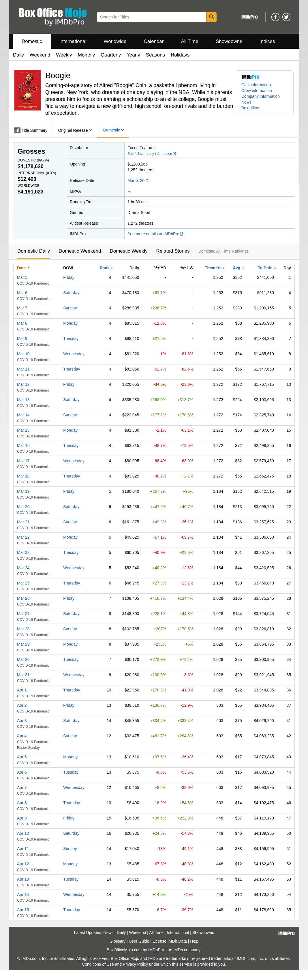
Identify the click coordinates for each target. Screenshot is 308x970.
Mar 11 (23, 369)
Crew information (256, 90)
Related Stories (172, 251)
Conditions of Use (98, 964)
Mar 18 (23, 476)
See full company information (151, 154)
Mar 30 (23, 659)
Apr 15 (23, 909)
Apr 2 (22, 705)
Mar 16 (23, 445)
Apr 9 (22, 818)
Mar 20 (23, 506)
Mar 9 (22, 338)
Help (194, 941)
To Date (265, 268)
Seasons (155, 55)
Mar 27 (23, 613)
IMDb (178, 950)
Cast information (256, 84)
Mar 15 (23, 430)
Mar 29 (23, 644)
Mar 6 (22, 292)
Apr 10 (23, 833)
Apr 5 (22, 757)
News (246, 102)
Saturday (71, 292)
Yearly (133, 55)
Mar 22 (23, 537)
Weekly (64, 55)
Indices (267, 41)
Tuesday (70, 338)
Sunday (70, 308)
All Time (189, 41)
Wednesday (73, 353)
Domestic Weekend (80, 251)
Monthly (86, 55)
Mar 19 (23, 491)
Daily (18, 55)
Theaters (213, 268)
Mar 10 (23, 353)
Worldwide (115, 41)
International (73, 41)
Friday (68, 277)
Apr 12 (23, 864)
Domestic (32, 41)
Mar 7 (22, 308)
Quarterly (111, 55)
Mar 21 (23, 522)
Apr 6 (22, 772)
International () (37, 173)
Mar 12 (23, 384)
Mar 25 (23, 583)
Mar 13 (23, 399)
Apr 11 (23, 848)
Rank (105, 268)
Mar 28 (23, 629)
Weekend (40, 55)
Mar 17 (23, 460)
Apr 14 (23, 894)
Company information (260, 96)
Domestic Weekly (128, 251)
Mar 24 (23, 567)
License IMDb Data (170, 941)
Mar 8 (22, 323)
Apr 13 (23, 879)
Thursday (71, 369)
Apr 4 (22, 736)
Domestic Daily (33, 251)
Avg (236, 268)
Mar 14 (23, 415)
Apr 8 (22, 802)
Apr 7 (22, 787)
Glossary (117, 941)
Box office (250, 108)
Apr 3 (22, 720)
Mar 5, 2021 (138, 180)
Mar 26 (23, 598)
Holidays (180, 55)
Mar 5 (22, 277)
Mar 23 (23, 552)
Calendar (154, 41)
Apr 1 (22, 690)
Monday (70, 323)
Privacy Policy (135, 964)
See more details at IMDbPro (155, 234)
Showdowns (229, 41)
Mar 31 (23, 674)
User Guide (139, 941)
